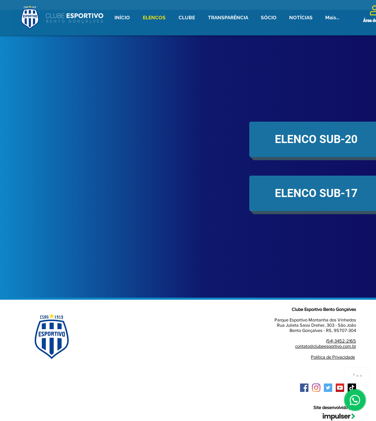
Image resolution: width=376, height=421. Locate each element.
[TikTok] (352, 387)
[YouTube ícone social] (340, 387)
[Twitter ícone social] (328, 387)
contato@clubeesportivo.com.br (325, 346)
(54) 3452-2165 (341, 341)
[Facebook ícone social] (304, 387)
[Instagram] (316, 387)
